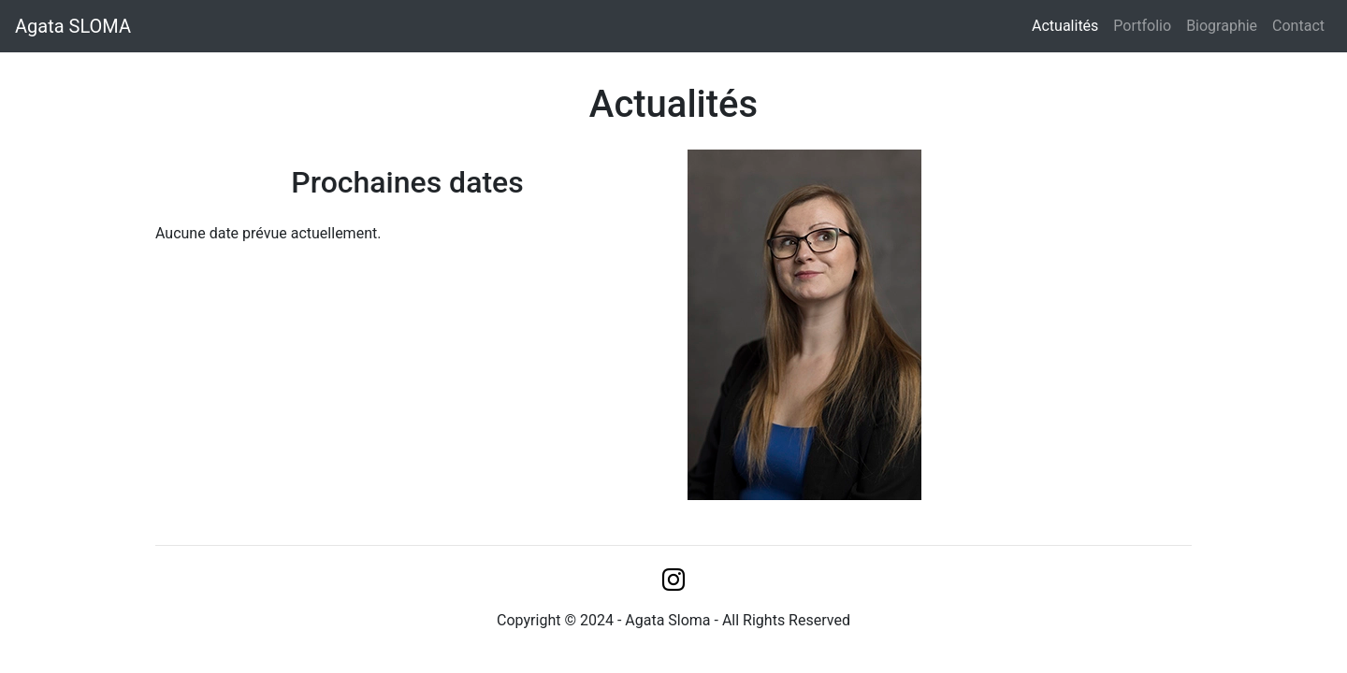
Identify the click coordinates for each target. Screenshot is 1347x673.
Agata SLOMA (73, 26)
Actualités (1069, 25)
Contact (1298, 26)
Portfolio (1142, 26)
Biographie (1221, 26)
